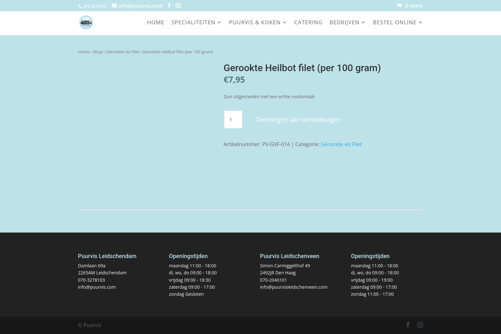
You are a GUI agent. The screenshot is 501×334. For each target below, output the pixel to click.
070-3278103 (91, 280)
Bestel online (395, 23)
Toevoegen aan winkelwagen (298, 119)
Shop (98, 52)
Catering (308, 23)
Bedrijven (344, 23)
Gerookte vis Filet (122, 52)
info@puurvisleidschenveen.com (294, 287)
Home (156, 23)
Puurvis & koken (255, 23)
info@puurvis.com (97, 287)
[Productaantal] (233, 119)
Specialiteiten (193, 23)
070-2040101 (273, 280)
